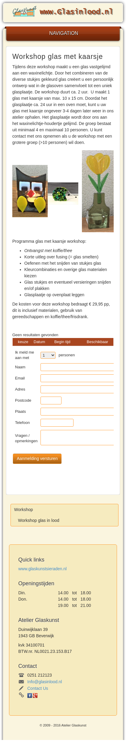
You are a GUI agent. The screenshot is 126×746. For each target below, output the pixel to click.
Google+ (35, 695)
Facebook (29, 695)
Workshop (23, 509)
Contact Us (37, 688)
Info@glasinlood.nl (44, 681)
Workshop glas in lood (38, 520)
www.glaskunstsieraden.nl (42, 568)
